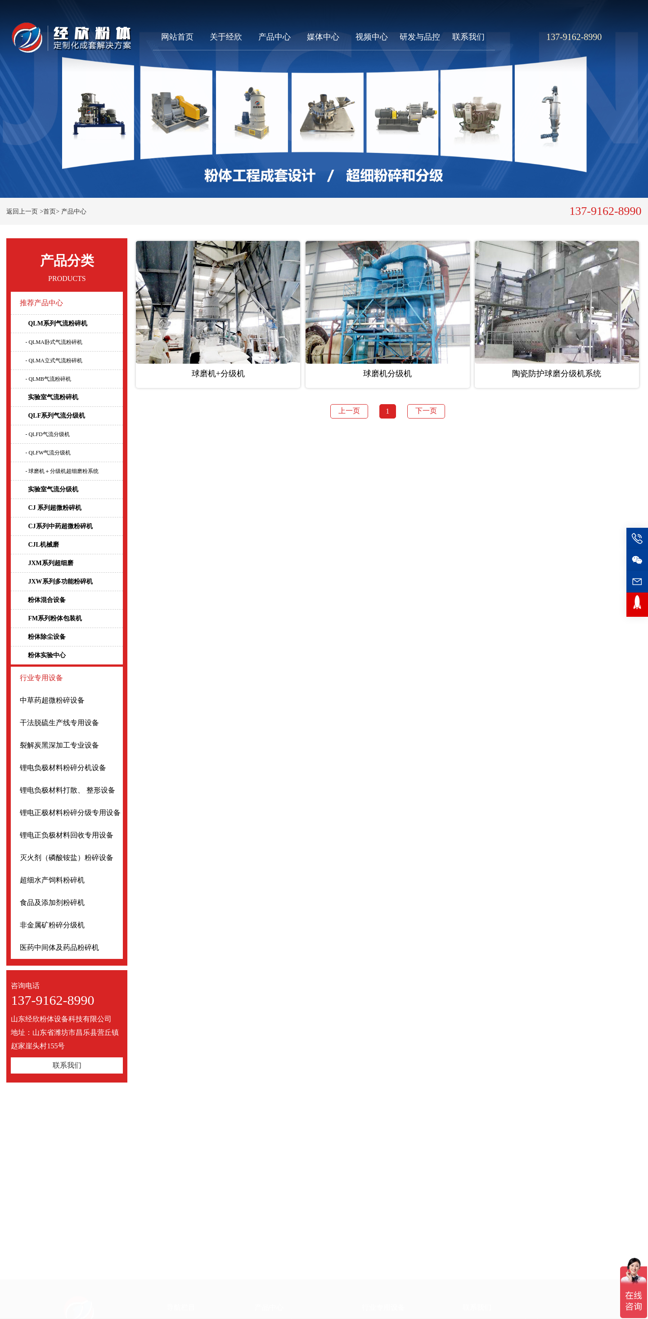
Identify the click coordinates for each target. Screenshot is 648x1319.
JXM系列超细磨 (46, 563)
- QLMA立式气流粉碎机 (53, 360)
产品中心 (274, 36)
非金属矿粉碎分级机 (52, 925)
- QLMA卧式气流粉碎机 (53, 342)
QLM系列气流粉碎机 (53, 323)
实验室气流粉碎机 (49, 397)
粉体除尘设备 (43, 636)
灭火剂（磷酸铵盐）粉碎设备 (66, 857)
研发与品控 (420, 36)
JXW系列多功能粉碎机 (56, 581)
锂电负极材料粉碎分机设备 (63, 767)
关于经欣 (226, 36)
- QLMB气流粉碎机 (48, 379)
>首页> (49, 211)
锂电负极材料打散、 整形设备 (67, 790)
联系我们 (468, 36)
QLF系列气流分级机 (52, 415)
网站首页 (177, 36)
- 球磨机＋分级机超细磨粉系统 (62, 471)
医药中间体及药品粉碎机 (59, 947)
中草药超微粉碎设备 (52, 700)
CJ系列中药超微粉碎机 (56, 526)
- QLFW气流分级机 (48, 453)
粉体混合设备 (43, 600)
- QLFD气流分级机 (47, 434)
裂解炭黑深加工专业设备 (59, 745)
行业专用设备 (41, 678)
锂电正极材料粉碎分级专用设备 (70, 812)
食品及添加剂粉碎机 (52, 902)
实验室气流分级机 (49, 489)
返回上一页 (22, 211)
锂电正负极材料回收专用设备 (66, 835)
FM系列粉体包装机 (51, 618)
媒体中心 (323, 36)
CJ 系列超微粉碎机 (50, 507)
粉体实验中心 (43, 655)
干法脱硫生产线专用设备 (59, 722)
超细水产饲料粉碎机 (52, 880)
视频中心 (372, 36)
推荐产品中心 (41, 303)
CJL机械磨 (39, 544)
